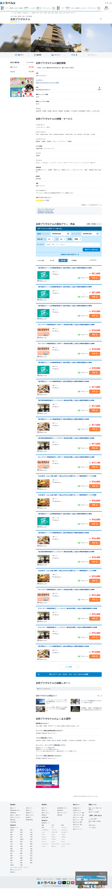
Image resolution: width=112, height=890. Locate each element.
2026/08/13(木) (87, 233)
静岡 (31, 844)
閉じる (103, 873)
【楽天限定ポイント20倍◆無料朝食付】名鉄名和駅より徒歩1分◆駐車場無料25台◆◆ (64, 268)
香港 (62, 825)
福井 (21, 844)
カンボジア (64, 832)
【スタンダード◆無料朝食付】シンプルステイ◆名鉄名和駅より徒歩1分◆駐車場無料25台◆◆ (67, 608)
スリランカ (54, 832)
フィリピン (54, 830)
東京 (11, 839)
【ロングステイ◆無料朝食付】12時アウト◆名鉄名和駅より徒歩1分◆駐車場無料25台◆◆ (65, 324)
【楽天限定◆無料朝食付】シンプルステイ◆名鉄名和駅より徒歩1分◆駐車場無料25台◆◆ (65, 400)
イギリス (63, 837)
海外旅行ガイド (77, 810)
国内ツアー (13, 808)
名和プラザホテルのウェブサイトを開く (47, 82)
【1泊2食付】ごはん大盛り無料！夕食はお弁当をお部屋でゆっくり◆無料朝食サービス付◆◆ (66, 476)
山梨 (31, 839)
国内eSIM (12, 819)
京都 (21, 848)
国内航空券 (13, 812)
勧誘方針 (65, 879)
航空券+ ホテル (68, 8)
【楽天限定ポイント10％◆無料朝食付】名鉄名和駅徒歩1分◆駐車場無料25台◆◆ (63, 381)
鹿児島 (12, 865)
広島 (31, 853)
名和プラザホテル (20, 19)
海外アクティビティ (62, 812)
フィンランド (45, 844)
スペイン (44, 841)
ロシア (63, 841)
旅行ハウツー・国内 (78, 817)
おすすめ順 (41, 260)
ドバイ (63, 846)
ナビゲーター (76, 826)
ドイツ (63, 839)
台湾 (53, 825)
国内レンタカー (30, 815)
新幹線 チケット (26, 8)
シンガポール (45, 830)
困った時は (108, 3)
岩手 (31, 830)
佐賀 (21, 860)
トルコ (43, 846)
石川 (11, 844)
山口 (21, 855)
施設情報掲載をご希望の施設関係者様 (46, 212)
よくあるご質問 (93, 819)
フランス (44, 839)
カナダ (53, 837)
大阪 (31, 848)
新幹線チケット (30, 812)
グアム (53, 834)
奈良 (21, 851)
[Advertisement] (78, 776)
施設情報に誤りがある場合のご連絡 (45, 210)
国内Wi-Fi (28, 817)
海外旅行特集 (45, 817)
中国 (43, 827)
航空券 (12, 8)
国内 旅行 (2, 8)
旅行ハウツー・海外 (78, 819)
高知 (31, 858)
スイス (53, 841)
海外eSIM (59, 815)
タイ (53, 827)
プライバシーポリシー (48, 879)
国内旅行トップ (14, 827)
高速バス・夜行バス (15, 815)
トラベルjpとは (92, 827)
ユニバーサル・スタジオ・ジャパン (19, 867)
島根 (11, 855)
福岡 (11, 860)
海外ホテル (44, 810)
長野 (11, 841)
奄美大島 (12, 872)
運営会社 (39, 879)
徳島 (11, 858)
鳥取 (21, 853)
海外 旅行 (58, 8)
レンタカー (33, 8)
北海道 (12, 830)
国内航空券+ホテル (15, 810)
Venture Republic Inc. (57, 885)
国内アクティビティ (15, 817)
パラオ (63, 834)
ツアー (7, 8)
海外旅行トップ (45, 823)
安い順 (52, 260)
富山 (31, 841)
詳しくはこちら (91, 882)
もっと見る (72, 667)
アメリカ (44, 837)
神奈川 (22, 839)
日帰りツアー (29, 808)
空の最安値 (13, 822)
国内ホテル (29, 810)
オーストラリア (55, 844)
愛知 (11, 846)
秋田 (11, 832)
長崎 (31, 860)
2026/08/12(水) (56, 233)
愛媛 (21, 858)
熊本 (21, 862)
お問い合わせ (92, 825)
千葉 (31, 837)
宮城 (21, 832)
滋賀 (11, 848)
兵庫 (31, 851)
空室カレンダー (43, 280)
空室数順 (74, 260)
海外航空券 (60, 810)
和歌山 (12, 851)
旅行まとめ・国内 (77, 822)
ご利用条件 (58, 879)
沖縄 (21, 865)
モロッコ (54, 846)
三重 (21, 846)
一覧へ (99, 695)
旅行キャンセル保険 (94, 812)
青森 (21, 830)
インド (43, 832)
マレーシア (64, 830)
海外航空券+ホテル (62, 808)
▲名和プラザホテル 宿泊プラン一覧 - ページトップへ (85, 796)
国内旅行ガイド (77, 808)
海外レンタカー (45, 812)
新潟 (21, 841)
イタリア (54, 839)
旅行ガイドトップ (77, 829)
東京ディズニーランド (15, 869)
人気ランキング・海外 (78, 815)
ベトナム (63, 827)
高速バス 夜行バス (39, 8)
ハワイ (43, 834)
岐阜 (31, 846)
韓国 (43, 825)
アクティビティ (46, 8)
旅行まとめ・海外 (77, 824)
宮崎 (31, 862)
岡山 (11, 853)
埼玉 (21, 837)
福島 (11, 834)
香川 (31, 855)
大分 (11, 862)
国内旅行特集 (29, 819)
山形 (31, 832)
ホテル (16, 8)
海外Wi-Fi (44, 815)
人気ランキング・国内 (78, 812)
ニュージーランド (65, 844)
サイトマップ (72, 879)
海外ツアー (44, 808)
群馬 (11, 837)
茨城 (31, 834)
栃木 (21, 834)
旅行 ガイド (106, 8)
